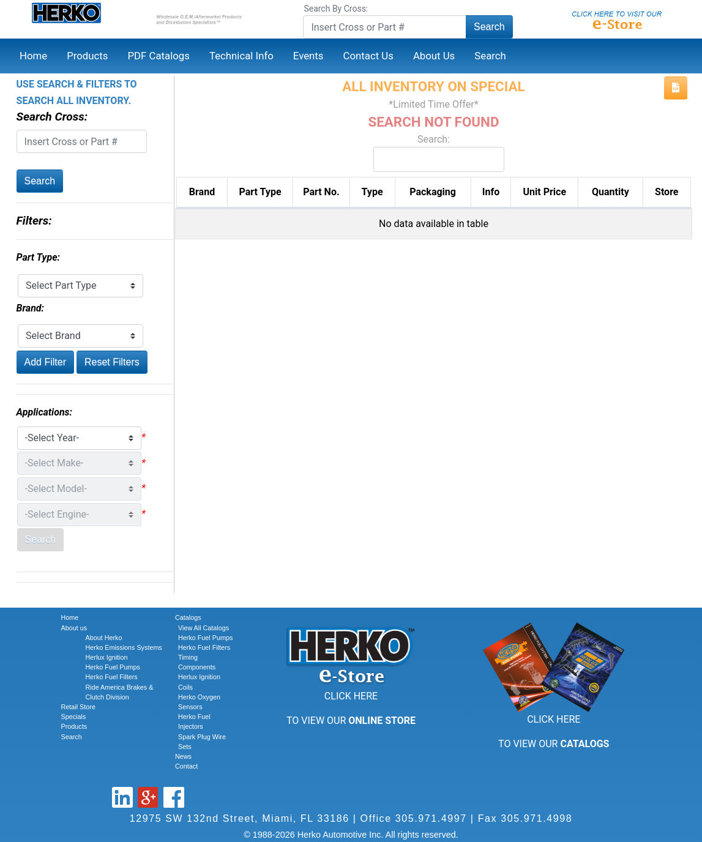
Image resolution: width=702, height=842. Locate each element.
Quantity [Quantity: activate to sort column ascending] (610, 192)
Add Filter (45, 362)
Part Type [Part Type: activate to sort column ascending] (260, 192)
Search (489, 26)
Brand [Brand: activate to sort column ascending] (202, 192)
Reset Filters (112, 362)
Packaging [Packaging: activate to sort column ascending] (432, 192)
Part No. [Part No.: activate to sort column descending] (321, 192)
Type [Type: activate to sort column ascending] (372, 192)
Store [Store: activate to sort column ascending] (666, 192)
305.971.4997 (431, 818)
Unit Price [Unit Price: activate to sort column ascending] (545, 192)
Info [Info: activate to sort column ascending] (490, 192)
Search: (433, 152)
